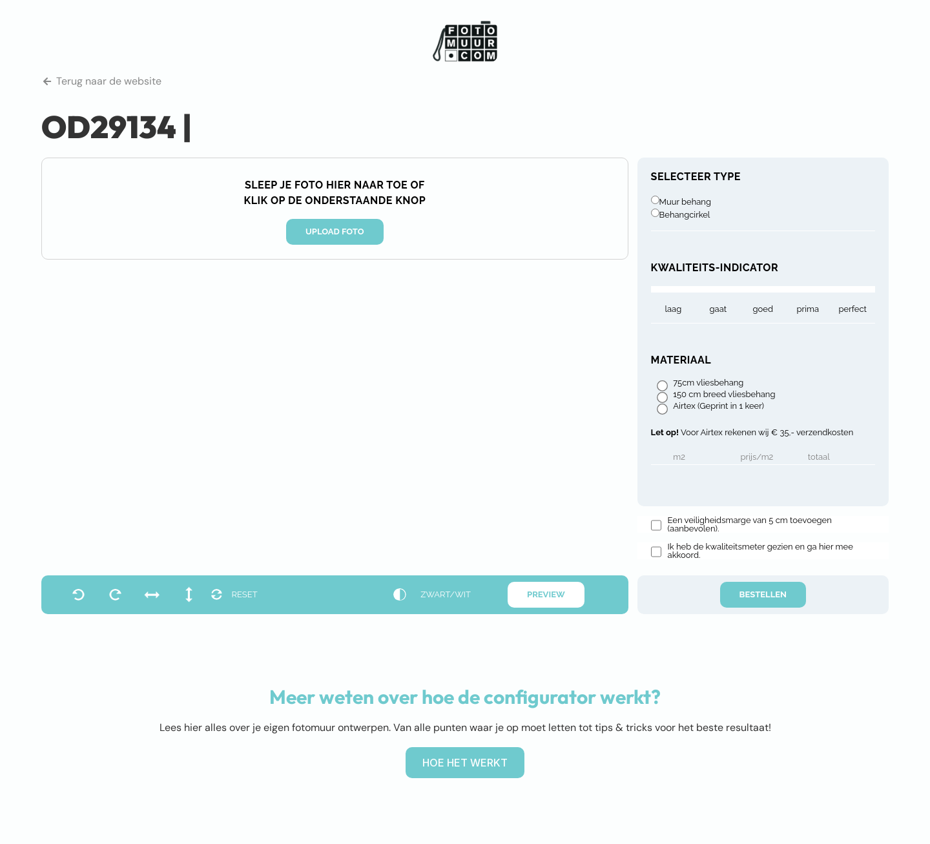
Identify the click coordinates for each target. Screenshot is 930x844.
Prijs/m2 (757, 457)
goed (763, 309)
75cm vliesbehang (708, 382)
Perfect (853, 309)
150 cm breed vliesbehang (724, 394)
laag (673, 309)
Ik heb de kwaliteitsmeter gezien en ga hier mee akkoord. (760, 550)
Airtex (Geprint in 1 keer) (718, 406)
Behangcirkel (684, 215)
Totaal (819, 457)
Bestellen (763, 594)
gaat (718, 309)
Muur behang (685, 202)
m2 (679, 457)
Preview (546, 594)
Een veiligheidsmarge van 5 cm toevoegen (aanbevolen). (750, 524)
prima (808, 309)
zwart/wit (445, 594)
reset (244, 594)
